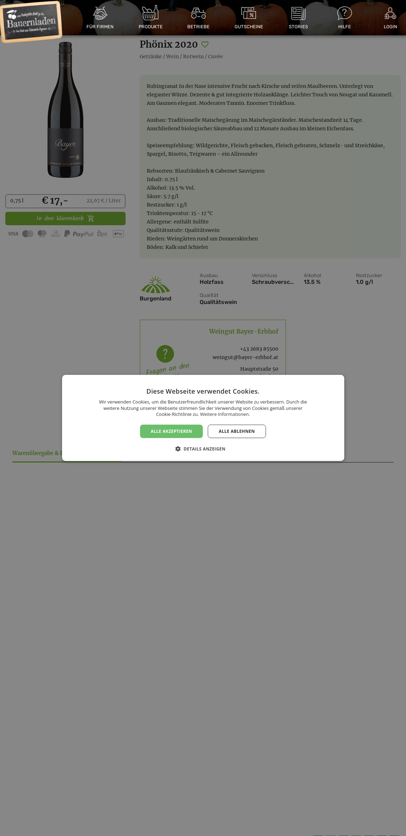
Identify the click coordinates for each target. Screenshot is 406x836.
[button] (203, 448)
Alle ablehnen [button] (237, 431)
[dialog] (203, 418)
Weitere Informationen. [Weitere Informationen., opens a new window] (225, 414)
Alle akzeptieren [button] (171, 431)
